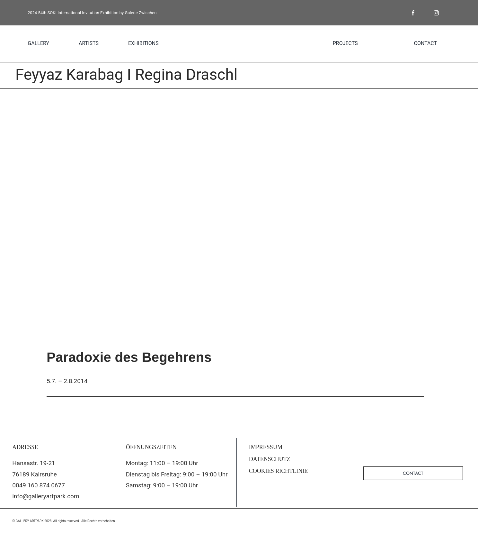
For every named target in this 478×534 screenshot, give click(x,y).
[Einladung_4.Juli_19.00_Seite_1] (239, 213)
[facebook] (413, 12)
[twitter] (424, 12)
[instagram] (436, 12)
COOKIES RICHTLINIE (278, 471)
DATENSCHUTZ (269, 459)
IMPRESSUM (265, 447)
